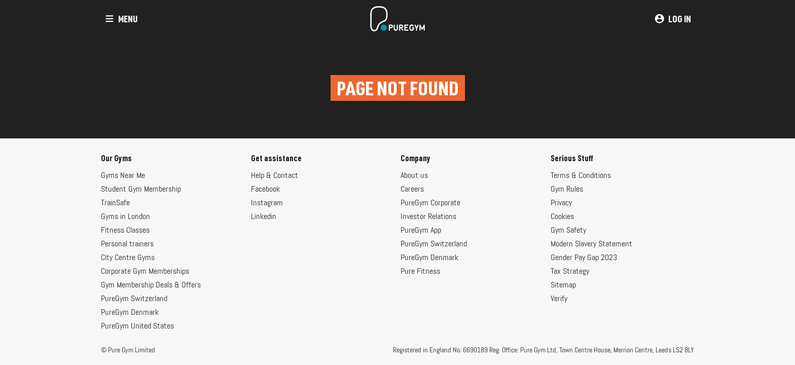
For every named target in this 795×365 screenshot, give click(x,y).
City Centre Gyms (128, 258)
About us (414, 176)
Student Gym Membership (141, 190)
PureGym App (421, 231)
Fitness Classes (125, 231)
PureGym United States (137, 326)
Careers (412, 190)
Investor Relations (428, 217)
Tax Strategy (570, 272)
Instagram (267, 203)
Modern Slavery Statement (591, 244)
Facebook (265, 190)
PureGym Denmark (130, 313)
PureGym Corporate (430, 203)
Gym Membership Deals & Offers (151, 285)
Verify (559, 299)
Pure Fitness (420, 272)
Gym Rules (567, 190)
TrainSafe (115, 203)
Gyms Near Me (123, 176)
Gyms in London (125, 217)
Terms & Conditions (581, 176)
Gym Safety (568, 231)
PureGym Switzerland (134, 299)
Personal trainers (127, 244)
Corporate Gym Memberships (145, 272)
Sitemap (563, 285)
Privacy (561, 203)
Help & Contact (274, 176)
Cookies (562, 217)
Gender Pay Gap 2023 (584, 258)
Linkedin (263, 217)
